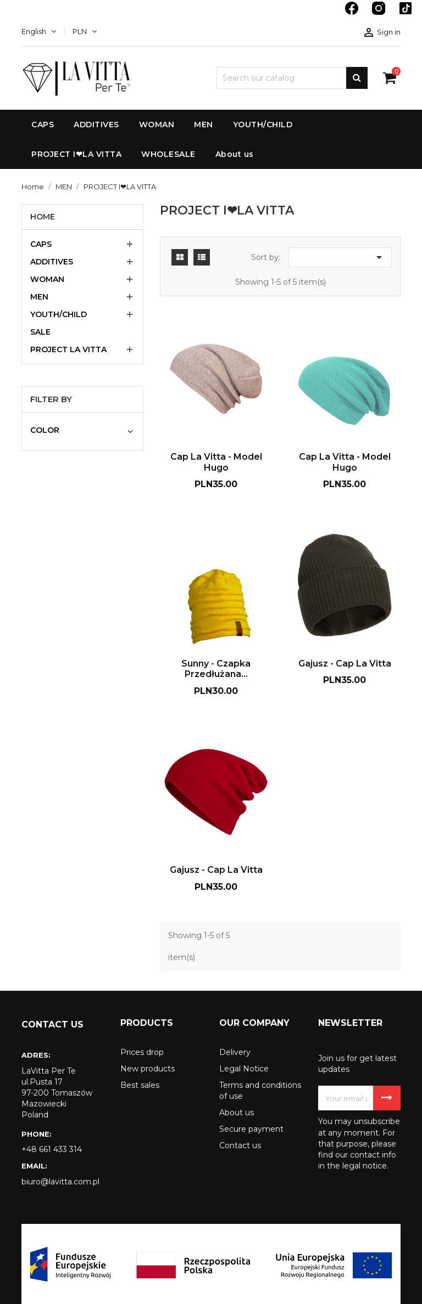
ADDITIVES (51, 262)
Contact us (240, 1145)
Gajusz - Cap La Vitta (344, 663)
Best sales (139, 1085)
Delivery (235, 1052)
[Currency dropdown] (85, 31)
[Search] (292, 78)
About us (236, 1112)
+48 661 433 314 (51, 1149)
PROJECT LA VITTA (68, 349)
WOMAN (47, 279)
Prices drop (142, 1052)
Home (42, 217)
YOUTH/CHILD (58, 314)
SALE (40, 332)
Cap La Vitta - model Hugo (216, 462)
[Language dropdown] (38, 31)
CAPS (41, 244)
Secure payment (251, 1129)
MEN (39, 297)
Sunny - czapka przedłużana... (216, 669)
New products (147, 1069)
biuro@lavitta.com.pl (60, 1182)
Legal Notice (244, 1069)
